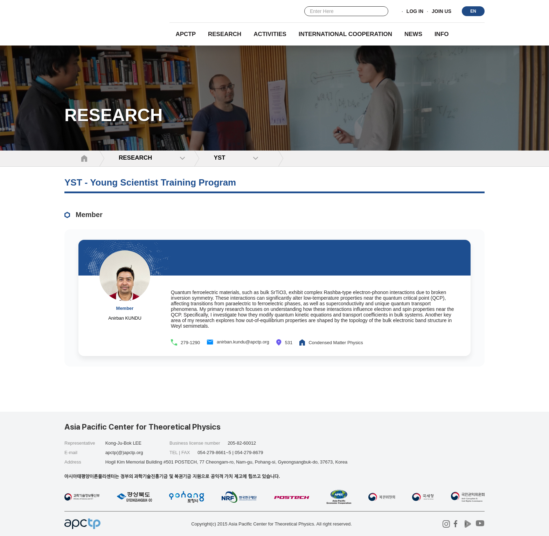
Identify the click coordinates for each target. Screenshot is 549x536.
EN (473, 11)
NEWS (413, 34)
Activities (269, 34)
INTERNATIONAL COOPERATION (345, 34)
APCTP (185, 34)
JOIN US (441, 11)
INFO (442, 34)
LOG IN (414, 11)
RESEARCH (224, 34)
